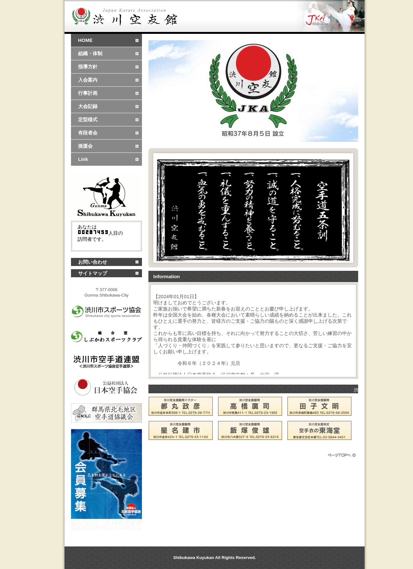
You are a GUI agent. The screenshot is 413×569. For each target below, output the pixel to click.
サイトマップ (92, 273)
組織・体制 (90, 53)
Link (83, 159)
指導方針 (87, 66)
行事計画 (87, 93)
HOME (85, 40)
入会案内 (87, 80)
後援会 (85, 146)
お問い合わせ (92, 262)
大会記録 (87, 106)
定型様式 (87, 119)
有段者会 (87, 132)
